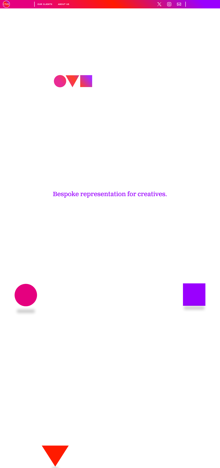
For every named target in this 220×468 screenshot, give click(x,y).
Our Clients (44, 4)
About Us (63, 4)
